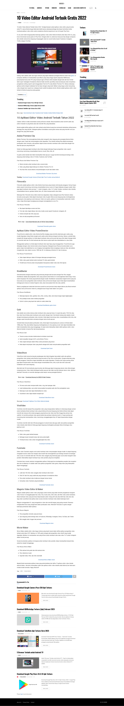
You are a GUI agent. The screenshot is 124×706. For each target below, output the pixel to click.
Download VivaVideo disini (46, 443)
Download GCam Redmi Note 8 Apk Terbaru (93, 126)
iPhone (47, 8)
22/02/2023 (24, 590)
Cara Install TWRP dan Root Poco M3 (92, 115)
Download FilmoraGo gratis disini (46, 226)
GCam (69, 8)
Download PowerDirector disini (46, 267)
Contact (32, 702)
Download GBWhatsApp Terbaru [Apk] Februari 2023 (31, 105)
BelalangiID (21, 633)
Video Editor (27, 571)
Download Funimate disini (46, 485)
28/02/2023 (24, 612)
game (72, 75)
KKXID (105, 702)
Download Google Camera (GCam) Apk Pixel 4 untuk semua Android (41, 177)
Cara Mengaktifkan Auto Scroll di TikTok (98, 49)
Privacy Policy (26, 702)
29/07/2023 (93, 43)
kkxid (19, 22)
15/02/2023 (24, 655)
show (24, 94)
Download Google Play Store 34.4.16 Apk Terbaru (34, 674)
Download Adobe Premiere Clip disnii (46, 173)
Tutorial (31, 8)
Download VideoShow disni (46, 397)
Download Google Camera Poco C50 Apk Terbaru (30, 103)
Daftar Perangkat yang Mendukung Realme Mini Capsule (96, 67)
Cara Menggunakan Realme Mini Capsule (97, 58)
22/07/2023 (93, 61)
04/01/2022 (26, 22)
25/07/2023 (93, 52)
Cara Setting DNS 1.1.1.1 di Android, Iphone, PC (94, 110)
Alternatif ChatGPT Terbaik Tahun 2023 (97, 40)
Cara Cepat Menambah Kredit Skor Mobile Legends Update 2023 (89, 102)
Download (62, 8)
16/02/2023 (29, 677)
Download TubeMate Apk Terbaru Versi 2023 (29, 108)
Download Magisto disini (46, 523)
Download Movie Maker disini (46, 559)
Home (18, 12)
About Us (19, 702)
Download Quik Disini (47, 348)
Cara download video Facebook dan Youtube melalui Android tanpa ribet (43, 113)
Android (39, 8)
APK (22, 571)
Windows (54, 8)
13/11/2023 (93, 34)
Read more (45, 600)
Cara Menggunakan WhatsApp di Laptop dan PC (94, 120)
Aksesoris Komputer (80, 8)
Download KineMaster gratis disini (46, 305)
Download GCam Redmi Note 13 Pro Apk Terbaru (98, 32)
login (21, 694)
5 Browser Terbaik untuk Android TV (30, 652)
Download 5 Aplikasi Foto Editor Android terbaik (36, 401)
